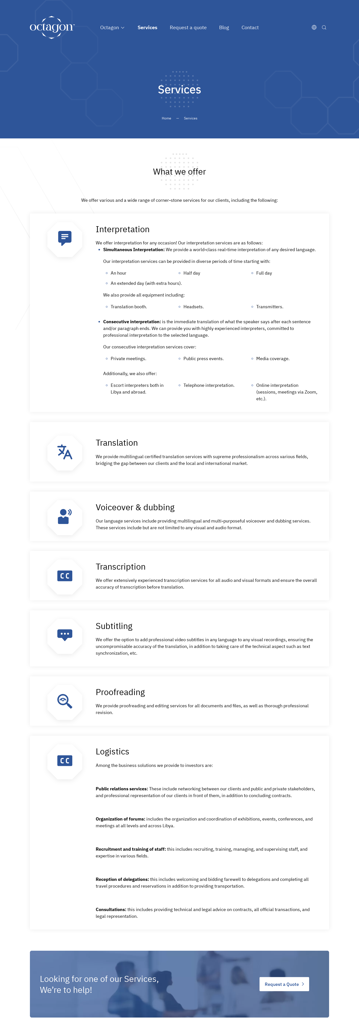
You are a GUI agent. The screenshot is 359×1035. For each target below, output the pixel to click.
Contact (250, 27)
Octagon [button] (109, 27)
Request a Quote (282, 984)
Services (147, 27)
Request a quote (188, 27)
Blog (224, 27)
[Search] (325, 27)
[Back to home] (52, 27)
